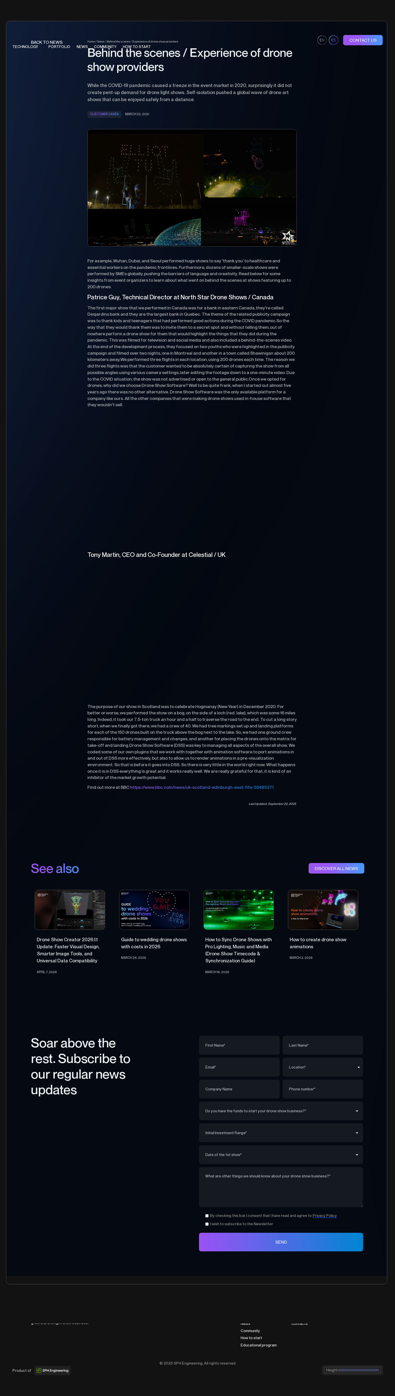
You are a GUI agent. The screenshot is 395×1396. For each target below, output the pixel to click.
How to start (251, 1338)
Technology (251, 1309)
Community (250, 1331)
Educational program (259, 1345)
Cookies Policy (350, 1316)
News (82, 47)
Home (246, 1301)
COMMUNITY (105, 47)
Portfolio (248, 1316)
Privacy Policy (349, 1301)
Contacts (299, 1323)
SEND (281, 1242)
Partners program (306, 1309)
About (296, 1301)
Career (297, 1316)
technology (25, 47)
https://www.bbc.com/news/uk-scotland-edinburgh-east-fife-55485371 (202, 787)
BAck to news (46, 42)
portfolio (59, 47)
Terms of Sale (349, 1309)
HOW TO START (137, 47)
